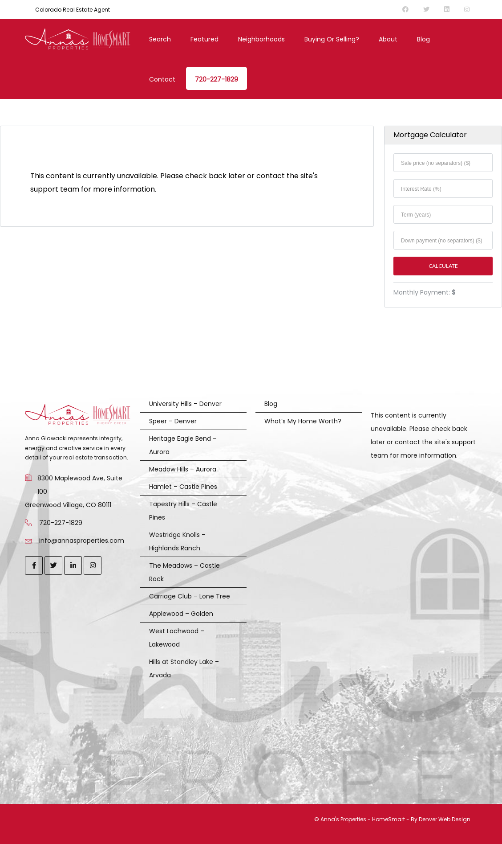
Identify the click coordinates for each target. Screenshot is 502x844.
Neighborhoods (261, 39)
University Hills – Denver (185, 403)
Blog (423, 39)
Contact (162, 79)
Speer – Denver (173, 421)
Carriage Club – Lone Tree (189, 596)
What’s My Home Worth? (302, 421)
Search (160, 39)
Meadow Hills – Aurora (182, 469)
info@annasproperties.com (81, 540)
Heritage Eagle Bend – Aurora (183, 445)
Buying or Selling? (331, 39)
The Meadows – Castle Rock (184, 572)
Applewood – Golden (181, 613)
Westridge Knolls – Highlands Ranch (177, 541)
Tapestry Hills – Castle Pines (183, 511)
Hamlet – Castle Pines (183, 486)
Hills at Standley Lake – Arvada (184, 668)
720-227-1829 (216, 79)
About (388, 39)
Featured (204, 39)
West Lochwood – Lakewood (176, 638)
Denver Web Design (444, 819)
